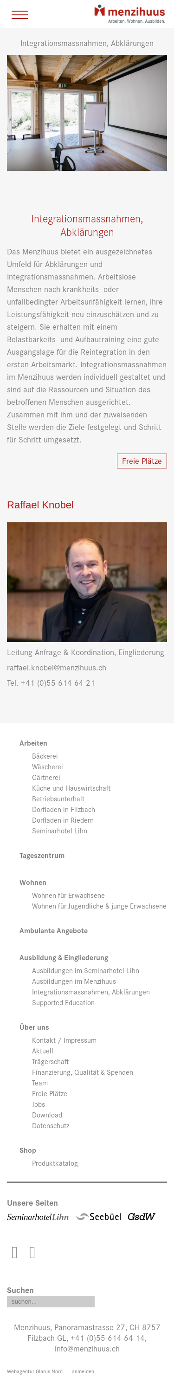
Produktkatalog (55, 1163)
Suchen (20, 1289)
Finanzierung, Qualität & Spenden (82, 1072)
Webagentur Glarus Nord (35, 1371)
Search (87, 1300)
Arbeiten (33, 743)
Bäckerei (45, 755)
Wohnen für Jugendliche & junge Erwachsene (99, 905)
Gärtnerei (46, 777)
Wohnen (32, 882)
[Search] (51, 1301)
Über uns (34, 1027)
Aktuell (42, 1050)
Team (40, 1082)
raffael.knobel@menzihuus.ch (56, 667)
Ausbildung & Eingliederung (63, 957)
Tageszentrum (41, 855)
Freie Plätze (142, 460)
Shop (27, 1150)
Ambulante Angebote (53, 930)
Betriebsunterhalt (58, 798)
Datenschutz (50, 1125)
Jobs (38, 1104)
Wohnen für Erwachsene (68, 895)
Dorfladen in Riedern (63, 820)
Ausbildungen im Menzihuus (74, 981)
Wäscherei (47, 766)
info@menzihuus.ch (87, 1348)
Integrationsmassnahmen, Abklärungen (91, 991)
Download (47, 1114)
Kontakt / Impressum (64, 1040)
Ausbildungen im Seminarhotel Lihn (85, 970)
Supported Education (63, 1002)
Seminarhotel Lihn (59, 830)
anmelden (83, 1371)
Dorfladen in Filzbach (63, 809)
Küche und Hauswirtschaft (71, 787)
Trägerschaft (50, 1061)
